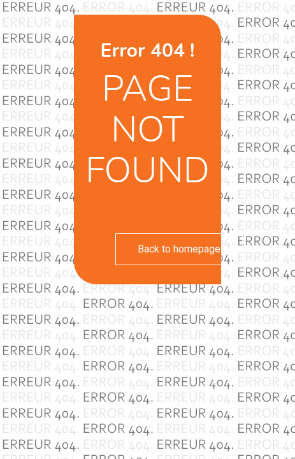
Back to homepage (179, 249)
